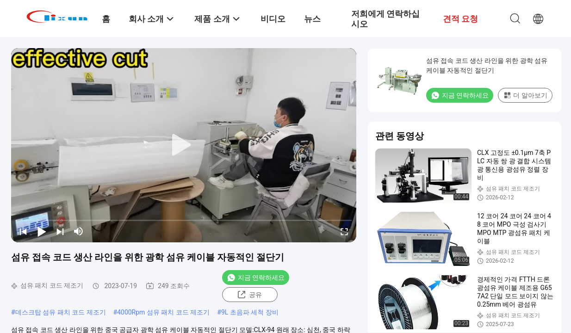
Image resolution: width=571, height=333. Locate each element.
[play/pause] (41, 231)
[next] (60, 231)
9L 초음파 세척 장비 (250, 312)
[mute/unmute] (78, 231)
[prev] (23, 231)
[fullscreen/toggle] (344, 231)
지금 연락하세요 (256, 277)
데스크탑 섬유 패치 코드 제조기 (60, 312)
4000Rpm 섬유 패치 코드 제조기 (163, 312)
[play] (183, 145)
